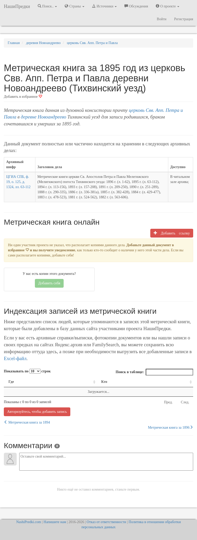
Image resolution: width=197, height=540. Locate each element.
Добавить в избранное (23, 97)
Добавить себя (49, 283)
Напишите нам (55, 522)
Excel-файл (15, 358)
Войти (161, 19)
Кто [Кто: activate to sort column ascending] (104, 382)
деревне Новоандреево (43, 117)
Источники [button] (104, 6)
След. (185, 402)
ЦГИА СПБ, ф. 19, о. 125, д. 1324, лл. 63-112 (18, 182)
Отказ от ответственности (106, 522)
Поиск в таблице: (154, 372)
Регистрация (183, 19)
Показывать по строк (27, 371)
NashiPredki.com (28, 522)
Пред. (168, 402)
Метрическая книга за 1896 (170, 427)
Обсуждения (136, 6)
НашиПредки (17, 6)
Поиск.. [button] (47, 6)
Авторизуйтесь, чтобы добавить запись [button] (37, 412)
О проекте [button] (167, 6)
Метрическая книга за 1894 (27, 422)
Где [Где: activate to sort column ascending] (11, 382)
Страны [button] (74, 6)
